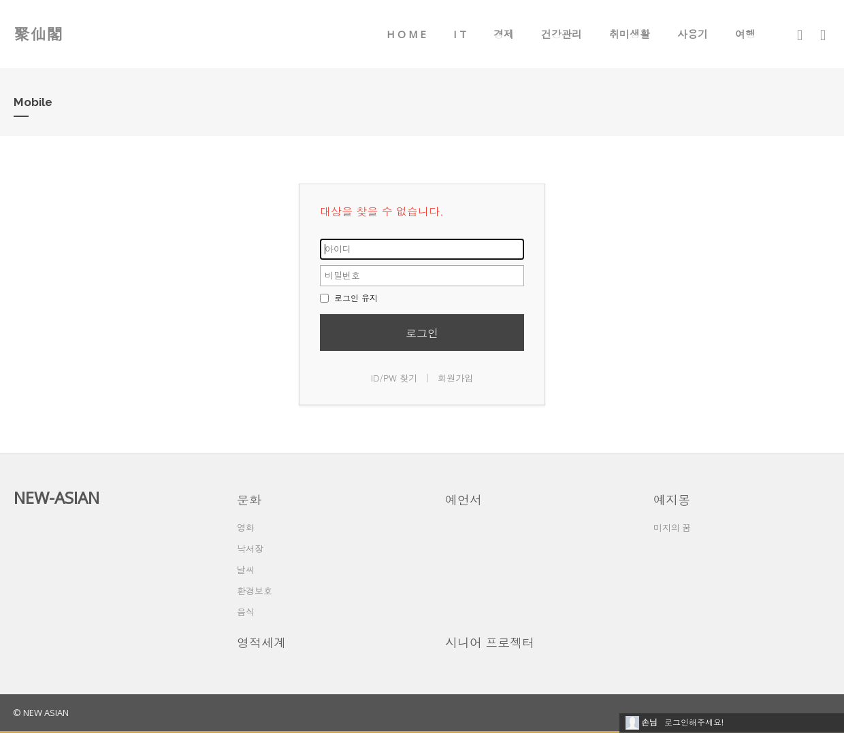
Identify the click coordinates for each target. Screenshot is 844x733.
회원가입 (455, 377)
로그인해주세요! (694, 722)
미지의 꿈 (672, 528)
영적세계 (261, 642)
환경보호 (254, 591)
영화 (246, 528)
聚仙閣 (38, 33)
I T (459, 34)
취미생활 (629, 34)
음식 (246, 612)
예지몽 (671, 500)
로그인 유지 (349, 297)
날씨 (246, 570)
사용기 (692, 34)
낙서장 (250, 549)
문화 (249, 500)
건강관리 (561, 34)
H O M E (406, 34)
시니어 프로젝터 (489, 642)
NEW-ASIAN (56, 497)
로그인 (422, 333)
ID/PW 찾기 (394, 377)
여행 (745, 34)
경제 (503, 34)
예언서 (463, 500)
